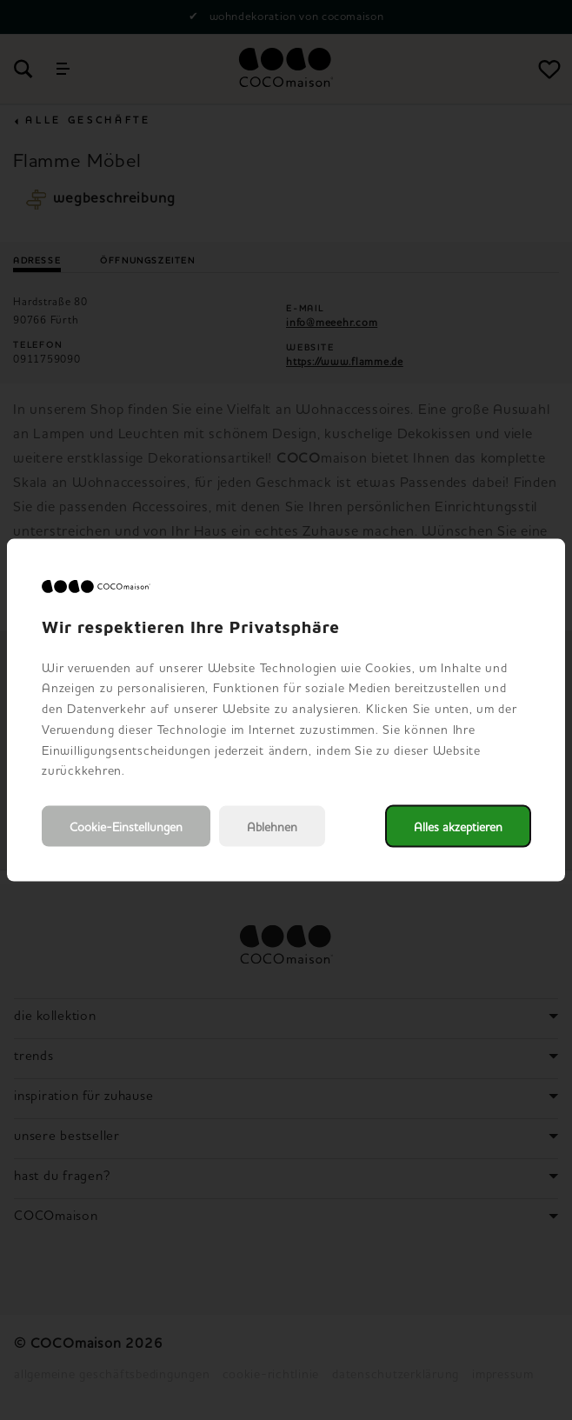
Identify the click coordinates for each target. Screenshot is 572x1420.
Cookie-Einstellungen (126, 826)
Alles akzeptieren (458, 826)
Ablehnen (272, 826)
